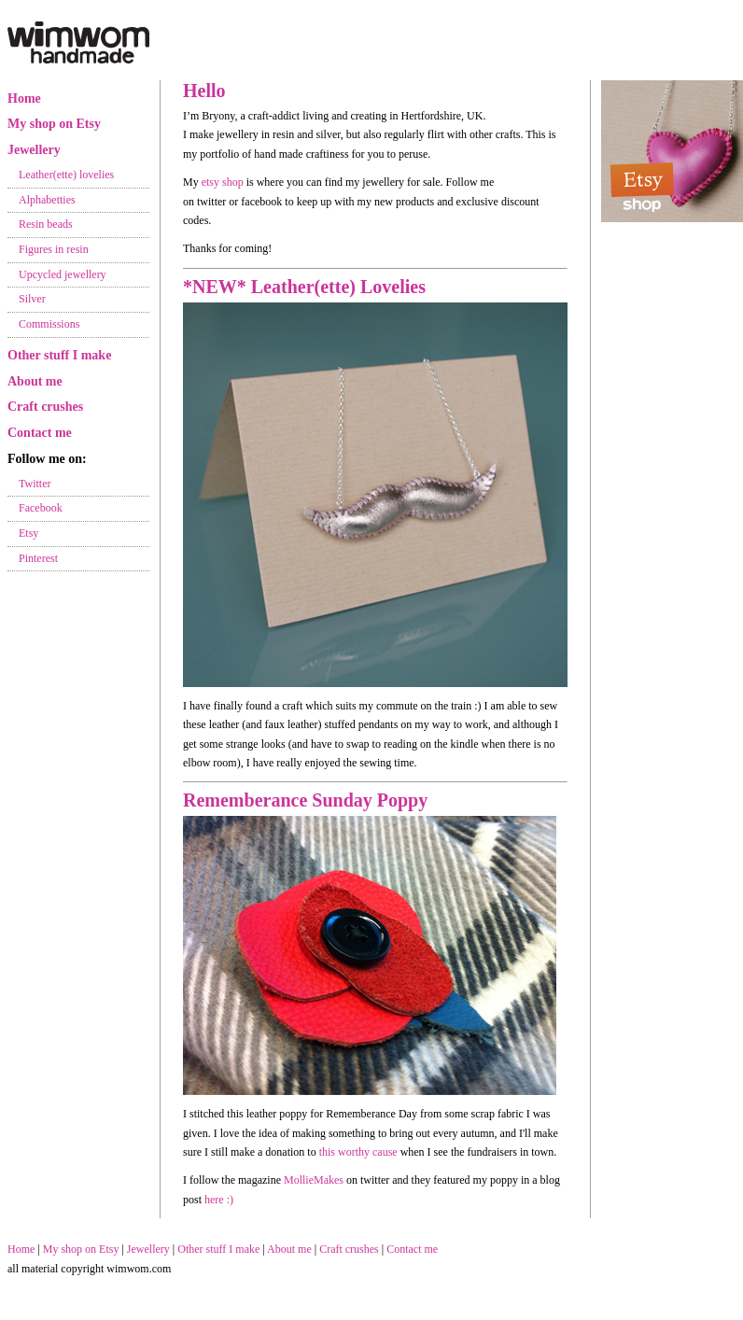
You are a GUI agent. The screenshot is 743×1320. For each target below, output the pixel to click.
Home (24, 98)
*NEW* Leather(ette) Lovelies (304, 286)
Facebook (41, 507)
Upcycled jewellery (62, 274)
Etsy (28, 533)
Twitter (34, 483)
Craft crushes (45, 407)
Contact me (39, 433)
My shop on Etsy (54, 124)
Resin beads (46, 224)
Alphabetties (47, 199)
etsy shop (223, 182)
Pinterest (38, 558)
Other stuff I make (59, 355)
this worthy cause (358, 1152)
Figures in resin (54, 249)
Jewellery (34, 150)
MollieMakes (313, 1180)
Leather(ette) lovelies (66, 174)
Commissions (49, 323)
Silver (32, 298)
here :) (218, 1199)
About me (35, 381)
